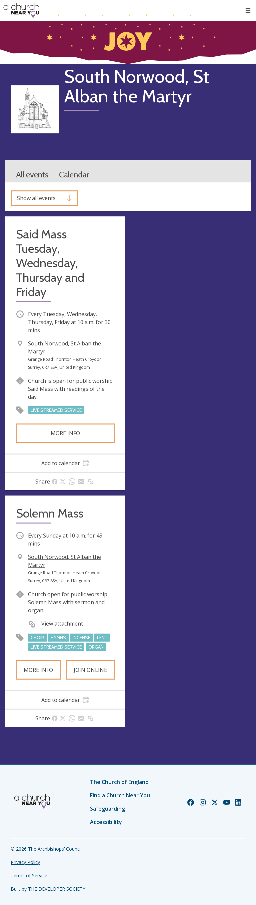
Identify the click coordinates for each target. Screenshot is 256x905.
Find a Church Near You (120, 795)
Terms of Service (29, 875)
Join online (90, 670)
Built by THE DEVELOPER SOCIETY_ (49, 889)
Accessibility (106, 822)
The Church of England (119, 782)
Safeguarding (107, 808)
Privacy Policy (25, 862)
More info (65, 433)
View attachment (62, 623)
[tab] (65, 463)
